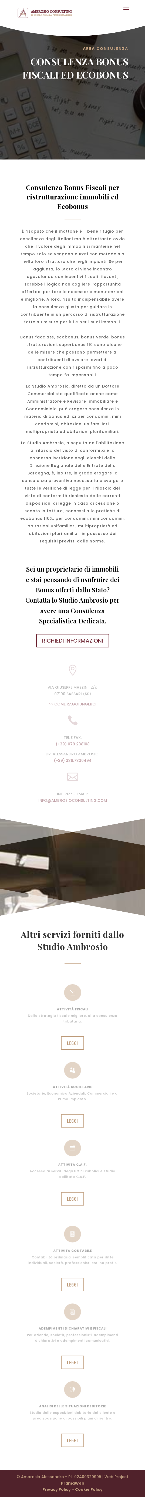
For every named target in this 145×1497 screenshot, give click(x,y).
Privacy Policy (56, 1489)
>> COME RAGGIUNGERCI (72, 704)
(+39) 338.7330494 (73, 760)
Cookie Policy (89, 1489)
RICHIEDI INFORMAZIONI (72, 640)
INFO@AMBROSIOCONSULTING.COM (72, 800)
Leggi (72, 1043)
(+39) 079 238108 (73, 744)
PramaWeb (72, 1483)
